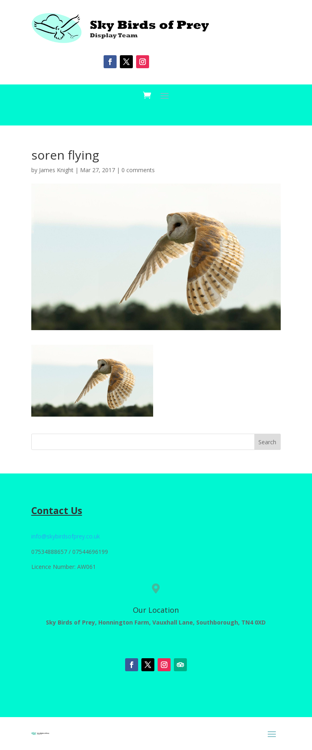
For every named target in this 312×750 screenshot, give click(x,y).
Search (267, 442)
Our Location (156, 610)
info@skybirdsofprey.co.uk (65, 536)
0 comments (138, 170)
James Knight (56, 170)
